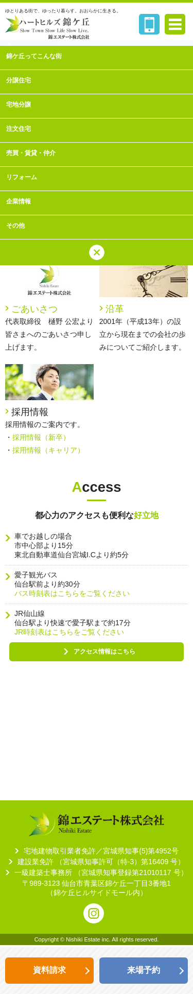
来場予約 (143, 970)
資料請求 (49, 970)
